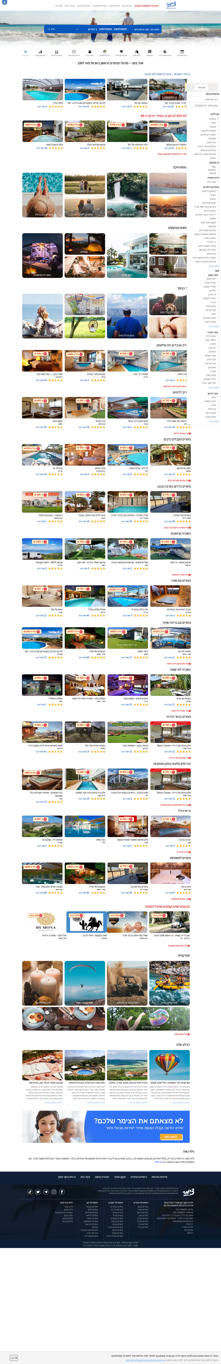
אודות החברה (187, 1227)
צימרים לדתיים (92, 1215)
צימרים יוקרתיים (91, 1212)
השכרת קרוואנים (83, 5)
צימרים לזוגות (114, 5)
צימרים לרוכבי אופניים (89, 1230)
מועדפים (58, 5)
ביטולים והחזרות (139, 1177)
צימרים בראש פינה (115, 1227)
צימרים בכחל (118, 1215)
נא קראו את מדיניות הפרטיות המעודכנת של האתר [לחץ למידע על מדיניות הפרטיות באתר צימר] (145, 1360)
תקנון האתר (120, 1177)
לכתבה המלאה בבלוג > (53, 1102)
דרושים (190, 1232)
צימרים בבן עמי (117, 1221)
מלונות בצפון (67, 1221)
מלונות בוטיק (67, 1218)
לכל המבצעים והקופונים (177, 945)
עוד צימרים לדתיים (180, 433)
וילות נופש (69, 1206)
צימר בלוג (85, 1177)
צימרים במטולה (117, 1218)
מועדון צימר (188, 1229)
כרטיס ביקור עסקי (67, 1177)
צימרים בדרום (142, 1212)
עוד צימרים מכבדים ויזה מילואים (175, 386)
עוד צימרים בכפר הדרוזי (178, 757)
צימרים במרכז (142, 1209)
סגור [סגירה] (14, 1358)
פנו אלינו (158, 1162)
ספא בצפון (68, 1215)
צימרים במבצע (92, 1206)
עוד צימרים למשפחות (179, 898)
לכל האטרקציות (180, 1034)
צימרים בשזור (117, 1212)
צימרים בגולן (143, 1224)
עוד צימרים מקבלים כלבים (178, 480)
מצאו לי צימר (70, 5)
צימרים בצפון (127, 5)
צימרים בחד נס (117, 1209)
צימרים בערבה (142, 1218)
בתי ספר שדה (92, 1233)
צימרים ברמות (117, 1230)
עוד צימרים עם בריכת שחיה (177, 663)
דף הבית (189, 1224)
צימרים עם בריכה (91, 1235)
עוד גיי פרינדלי (182, 852)
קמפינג (95, 1227)
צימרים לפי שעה (91, 1224)
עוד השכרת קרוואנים (180, 574)
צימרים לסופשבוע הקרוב (146, 6)
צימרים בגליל (143, 1227)
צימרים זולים (93, 1209)
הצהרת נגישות (102, 1177)
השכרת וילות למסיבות (64, 1212)
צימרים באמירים (116, 1206)
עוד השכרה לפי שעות (179, 710)
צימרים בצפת (117, 1224)
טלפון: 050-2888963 (184, 1209)
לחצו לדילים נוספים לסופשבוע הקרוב (172, 154)
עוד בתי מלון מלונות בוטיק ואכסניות (174, 804)
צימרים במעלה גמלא (114, 1235)
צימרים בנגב (143, 1215)
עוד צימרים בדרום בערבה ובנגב (176, 527)
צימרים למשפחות (100, 5)
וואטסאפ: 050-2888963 (183, 1212)
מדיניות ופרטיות (159, 1177)
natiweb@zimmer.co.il (182, 1221)
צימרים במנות (117, 1233)
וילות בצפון (68, 1209)
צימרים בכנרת (142, 1221)
